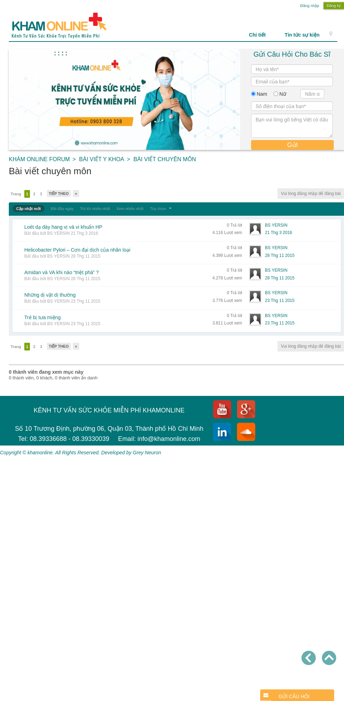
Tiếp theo (59, 193)
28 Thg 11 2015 (280, 255)
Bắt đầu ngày (62, 209)
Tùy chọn (161, 209)
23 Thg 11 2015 (280, 300)
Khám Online (330, 402)
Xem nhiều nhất (129, 209)
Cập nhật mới (28, 209)
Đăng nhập (309, 6)
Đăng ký (334, 6)
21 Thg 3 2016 (278, 232)
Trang (16, 194)
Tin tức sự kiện (302, 35)
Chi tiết (261, 35)
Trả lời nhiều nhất (95, 209)
